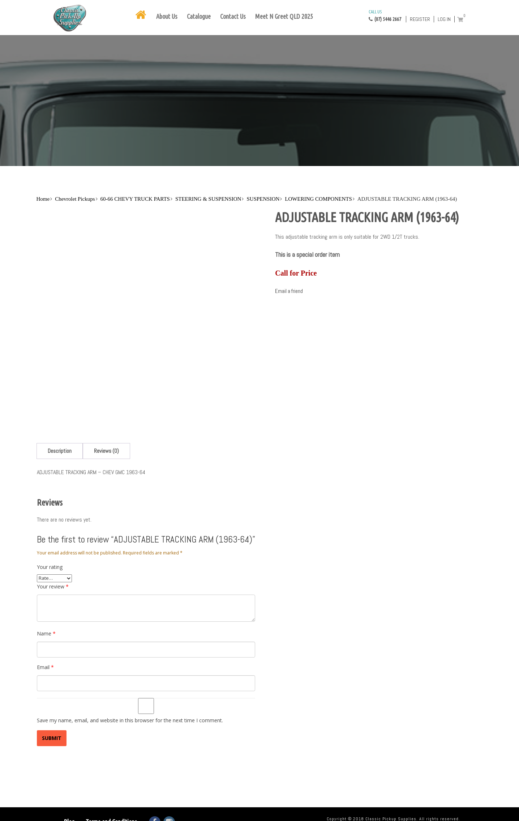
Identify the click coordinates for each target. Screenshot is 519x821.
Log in (444, 19)
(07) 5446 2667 (385, 15)
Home (43, 199)
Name (46, 633)
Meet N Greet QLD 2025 (284, 16)
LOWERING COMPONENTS (318, 199)
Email (45, 667)
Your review (53, 586)
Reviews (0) (106, 450)
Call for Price (296, 273)
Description (60, 450)
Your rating (50, 566)
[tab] (60, 451)
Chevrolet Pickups (75, 199)
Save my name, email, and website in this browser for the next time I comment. (130, 720)
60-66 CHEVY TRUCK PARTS (135, 199)
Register (420, 19)
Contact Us (233, 16)
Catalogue (199, 16)
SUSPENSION (262, 199)
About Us (166, 16)
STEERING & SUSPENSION (208, 199)
